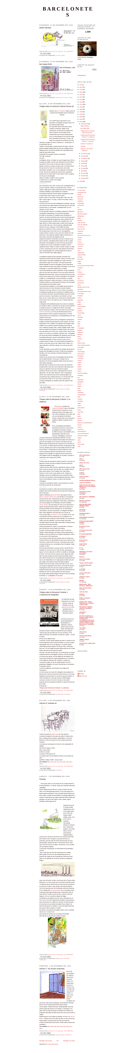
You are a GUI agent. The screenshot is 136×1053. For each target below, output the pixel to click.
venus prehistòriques (83, 433)
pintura (79, 384)
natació (80, 369)
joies (79, 326)
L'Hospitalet (81, 328)
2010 (80, 107)
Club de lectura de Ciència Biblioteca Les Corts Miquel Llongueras (87, 486)
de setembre (84, 158)
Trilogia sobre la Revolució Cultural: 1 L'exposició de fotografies (53, 593)
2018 (80, 87)
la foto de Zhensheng (45, 311)
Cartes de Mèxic (84, 476)
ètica (79, 278)
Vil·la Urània (81, 444)
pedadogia (80, 379)
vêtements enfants (83, 435)
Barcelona (59, 97)
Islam (79, 321)
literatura (80, 334)
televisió (80, 420)
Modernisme (81, 354)
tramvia (80, 425)
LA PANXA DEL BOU (85, 565)
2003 (80, 181)
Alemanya (80, 199)
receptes (80, 399)
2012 (80, 102)
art (78, 207)
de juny (83, 166)
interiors (59, 770)
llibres (79, 336)
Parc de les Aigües (55, 890)
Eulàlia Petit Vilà (82, 676)
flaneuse (81, 557)
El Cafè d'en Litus (84, 526)
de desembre (84, 123)
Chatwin (80, 237)
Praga (79, 390)
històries (42, 390)
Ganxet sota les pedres (86, 563)
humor (79, 315)
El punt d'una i (83, 540)
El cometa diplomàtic (85, 534)
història (67, 389)
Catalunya (80, 231)
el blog (58, 55)
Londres (80, 339)
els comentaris (61, 111)
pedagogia (80, 381)
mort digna (80, 358)
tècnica (79, 418)
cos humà (80, 246)
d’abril (83, 171)
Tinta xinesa (82, 632)
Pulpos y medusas (84, 598)
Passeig (42, 779)
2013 (80, 99)
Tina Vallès (82, 628)
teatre (79, 416)
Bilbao (79, 218)
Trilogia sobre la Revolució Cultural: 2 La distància (54, 400)
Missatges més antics (69, 1040)
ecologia (80, 257)
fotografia (80, 295)
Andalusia (80, 201)
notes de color (83, 592)
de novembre (84, 153)
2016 (80, 92)
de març (83, 173)
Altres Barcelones (84, 455)
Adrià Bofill (81, 674)
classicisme (81, 244)
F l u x (81, 547)
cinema (80, 242)
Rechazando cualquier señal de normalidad (85, 607)
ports (79, 388)
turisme (80, 427)
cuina (79, 250)
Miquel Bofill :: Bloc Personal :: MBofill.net (85, 585)
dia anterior (59, 406)
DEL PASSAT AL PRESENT (87, 496)
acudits (79, 194)
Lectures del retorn (84, 573)
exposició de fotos (66, 607)
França (79, 298)
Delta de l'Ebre (82, 255)
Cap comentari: (68, 51)
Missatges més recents (45, 1040)
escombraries (81, 274)
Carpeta (81, 472)
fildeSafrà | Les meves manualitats (85, 552)
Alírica (81, 459)
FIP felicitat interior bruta (84, 291)
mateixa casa (54, 734)
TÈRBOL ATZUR (84, 639)
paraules (81, 594)
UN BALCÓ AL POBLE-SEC (87, 643)
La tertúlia (82, 569)
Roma (79, 410)
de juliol (83, 163)
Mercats (80, 349)
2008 (80, 111)
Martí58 (81, 580)
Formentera (81, 293)
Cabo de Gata (81, 222)
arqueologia (81, 203)
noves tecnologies (82, 373)
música (79, 362)
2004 (80, 121)
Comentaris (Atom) (53, 1044)
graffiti (79, 304)
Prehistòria (80, 392)
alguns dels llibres (55, 495)
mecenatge (81, 347)
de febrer (83, 175)
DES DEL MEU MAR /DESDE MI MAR (85, 505)
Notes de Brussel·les (85, 588)
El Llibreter (82, 536)
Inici (57, 1040)
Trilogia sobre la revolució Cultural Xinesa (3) (56, 106)
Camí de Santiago (82, 224)
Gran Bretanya (82, 306)
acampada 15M (82, 192)
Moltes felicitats (45, 28)
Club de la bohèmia (85, 482)
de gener (83, 178)
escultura (80, 276)
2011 (80, 104)
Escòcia (80, 272)
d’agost (83, 161)
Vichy (79, 440)
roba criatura (81, 407)
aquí (49, 761)
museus (80, 360)
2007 (80, 114)
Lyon (79, 341)
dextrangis (82, 509)
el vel (79, 270)
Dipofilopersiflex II (84, 513)
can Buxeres (81, 227)
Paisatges (80, 375)
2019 (80, 84)
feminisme (80, 289)
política (79, 386)
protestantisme (82, 394)
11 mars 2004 (81, 190)
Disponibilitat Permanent (86, 517)
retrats (79, 405)
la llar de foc (70, 1016)
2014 (80, 97)
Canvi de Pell (81, 229)
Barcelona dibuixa (82, 214)
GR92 (79, 302)
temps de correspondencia (85, 422)
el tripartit (80, 267)
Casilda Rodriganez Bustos (87, 480)
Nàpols (79, 366)
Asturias (80, 209)
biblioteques (81, 216)
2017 (80, 89)
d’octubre (83, 156)
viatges (79, 438)
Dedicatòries (81, 252)
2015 (80, 94)
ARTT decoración (84, 469)
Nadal (63, 55)
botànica (80, 220)
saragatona (82, 612)
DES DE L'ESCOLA (84, 500)
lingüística (80, 332)
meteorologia (81, 351)
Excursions (81, 280)
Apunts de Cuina (84, 462)
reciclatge (80, 401)
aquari (81, 465)
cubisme (80, 248)
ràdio (79, 397)
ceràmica (80, 233)
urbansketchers (82, 431)
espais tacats (83, 544)
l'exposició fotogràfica (58, 408)
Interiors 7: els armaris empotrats (52, 969)
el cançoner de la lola (85, 530)
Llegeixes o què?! (84, 576)
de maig (83, 168)
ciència (79, 239)
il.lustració (80, 317)
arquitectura (60, 1034)
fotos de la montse (84, 559)
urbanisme (42, 959)
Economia (80, 259)
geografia (80, 300)
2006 (80, 116)
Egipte (79, 261)
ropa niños (80, 412)
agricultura (80, 196)
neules (79, 371)
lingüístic (80, 330)
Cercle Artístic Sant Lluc (84, 235)
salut (79, 414)
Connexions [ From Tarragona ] (85, 492)
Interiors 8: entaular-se (48, 703)
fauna (79, 285)
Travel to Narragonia (85, 635)
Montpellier (81, 356)
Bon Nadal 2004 (45, 64)
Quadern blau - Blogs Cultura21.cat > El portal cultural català (86, 603)
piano (42, 1018)
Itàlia (79, 323)
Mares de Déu (81, 343)
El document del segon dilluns (86, 265)
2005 (80, 119)
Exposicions (60, 389)
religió (79, 403)
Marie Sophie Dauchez (84, 345)
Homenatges (81, 313)
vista (79, 446)
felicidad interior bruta (83, 287)
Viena (79, 442)
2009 (80, 109)
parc (79, 377)
